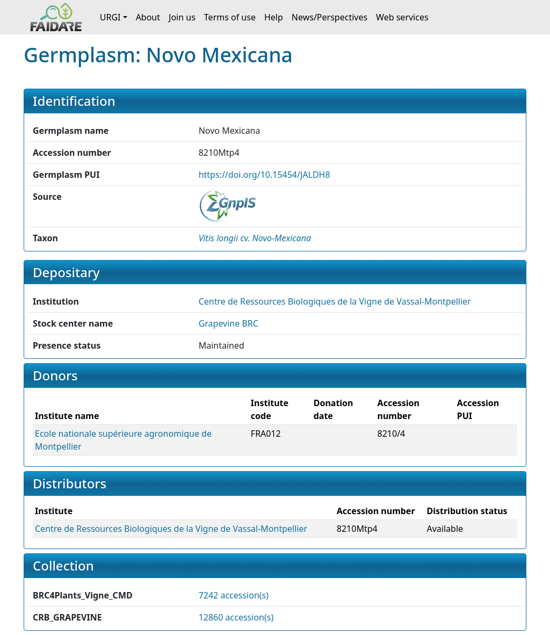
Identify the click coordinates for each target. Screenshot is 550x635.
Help (273, 17)
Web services (402, 17)
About (148, 17)
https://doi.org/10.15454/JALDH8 (264, 175)
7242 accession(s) (234, 595)
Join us (182, 17)
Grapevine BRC (228, 323)
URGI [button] (110, 17)
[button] (255, 238)
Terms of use (230, 17)
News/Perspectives (329, 17)
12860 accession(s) (236, 617)
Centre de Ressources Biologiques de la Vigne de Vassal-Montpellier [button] (335, 301)
